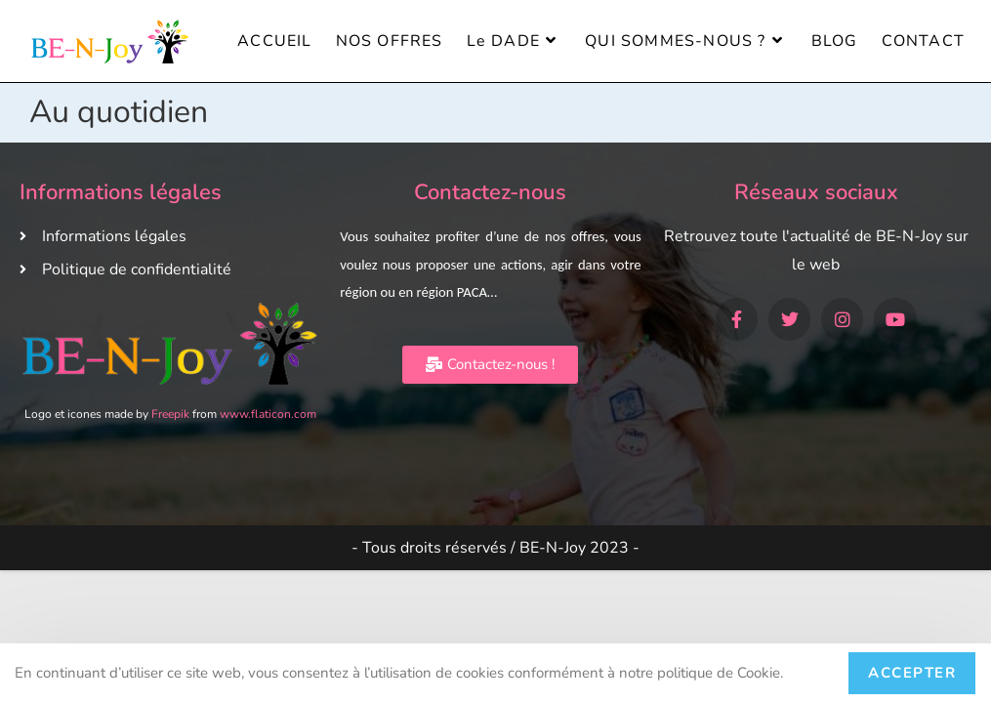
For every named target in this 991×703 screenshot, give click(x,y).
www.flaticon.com (268, 414)
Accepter (912, 672)
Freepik (170, 414)
